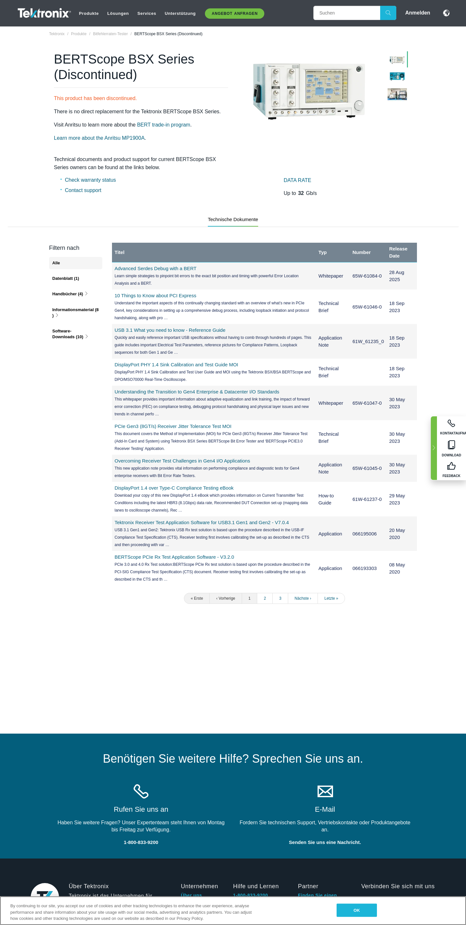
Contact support (83, 190)
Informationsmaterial (75, 312)
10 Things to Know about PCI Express (155, 295)
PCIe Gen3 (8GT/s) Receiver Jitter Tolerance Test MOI (173, 426)
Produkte (89, 13)
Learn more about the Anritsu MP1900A (99, 138)
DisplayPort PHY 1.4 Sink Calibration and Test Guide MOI (176, 364)
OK (356, 910)
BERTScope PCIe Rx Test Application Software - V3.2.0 (174, 557)
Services (146, 13)
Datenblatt (65, 278)
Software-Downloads (70, 334)
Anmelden (417, 12)
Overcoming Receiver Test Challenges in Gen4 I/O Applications (182, 460)
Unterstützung (180, 13)
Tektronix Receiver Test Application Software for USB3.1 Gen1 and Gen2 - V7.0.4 (202, 522)
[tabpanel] (309, 90)
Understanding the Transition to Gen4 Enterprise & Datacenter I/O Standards (197, 391)
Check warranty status (90, 180)
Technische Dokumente (233, 219)
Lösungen (118, 13)
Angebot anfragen (235, 13)
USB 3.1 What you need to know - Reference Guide (170, 330)
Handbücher (70, 293)
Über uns (191, 895)
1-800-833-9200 (250, 895)
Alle (56, 262)
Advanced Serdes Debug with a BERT (156, 268)
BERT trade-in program (163, 124)
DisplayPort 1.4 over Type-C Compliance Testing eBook (174, 488)
